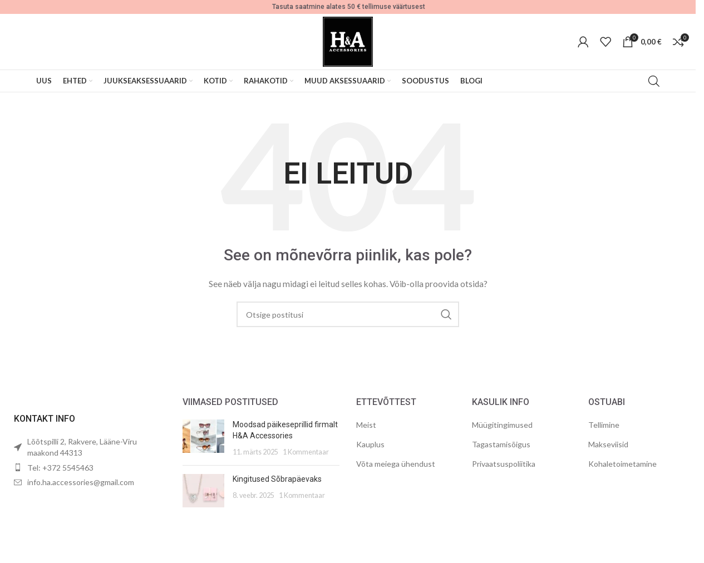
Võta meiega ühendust (395, 463)
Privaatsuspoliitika (503, 463)
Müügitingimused (502, 424)
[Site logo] (348, 41)
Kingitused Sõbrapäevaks (277, 479)
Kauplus (370, 444)
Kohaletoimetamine (622, 463)
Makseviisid (608, 444)
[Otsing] (348, 314)
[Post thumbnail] (203, 438)
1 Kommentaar (306, 452)
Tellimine (603, 424)
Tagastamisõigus (501, 444)
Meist (366, 424)
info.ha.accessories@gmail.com (80, 482)
